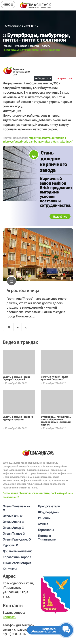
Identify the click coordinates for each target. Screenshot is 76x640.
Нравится (65, 78)
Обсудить (43, 78)
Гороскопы (46, 529)
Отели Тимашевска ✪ (16, 508)
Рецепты (44, 518)
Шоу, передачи (48, 512)
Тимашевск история (17, 563)
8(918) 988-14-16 (14, 634)
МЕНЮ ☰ (8, 4)
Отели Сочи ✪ (12, 516)
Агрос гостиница (23, 290)
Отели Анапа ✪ (13, 521)
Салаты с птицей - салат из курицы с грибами (18, 418)
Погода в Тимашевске (47, 537)
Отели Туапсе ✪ (14, 533)
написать (9, 617)
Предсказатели (49, 506)
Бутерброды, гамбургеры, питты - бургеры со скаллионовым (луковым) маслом (56, 420)
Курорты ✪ (10, 545)
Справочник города (17, 557)
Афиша (43, 524)
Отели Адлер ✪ (13, 527)
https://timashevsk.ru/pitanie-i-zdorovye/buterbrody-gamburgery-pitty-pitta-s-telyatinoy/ (37, 139)
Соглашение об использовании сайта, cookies (31, 493)
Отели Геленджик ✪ (17, 539)
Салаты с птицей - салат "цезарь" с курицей (16, 378)
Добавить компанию (17, 551)
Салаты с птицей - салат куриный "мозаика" (54, 378)
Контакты (10, 568)
